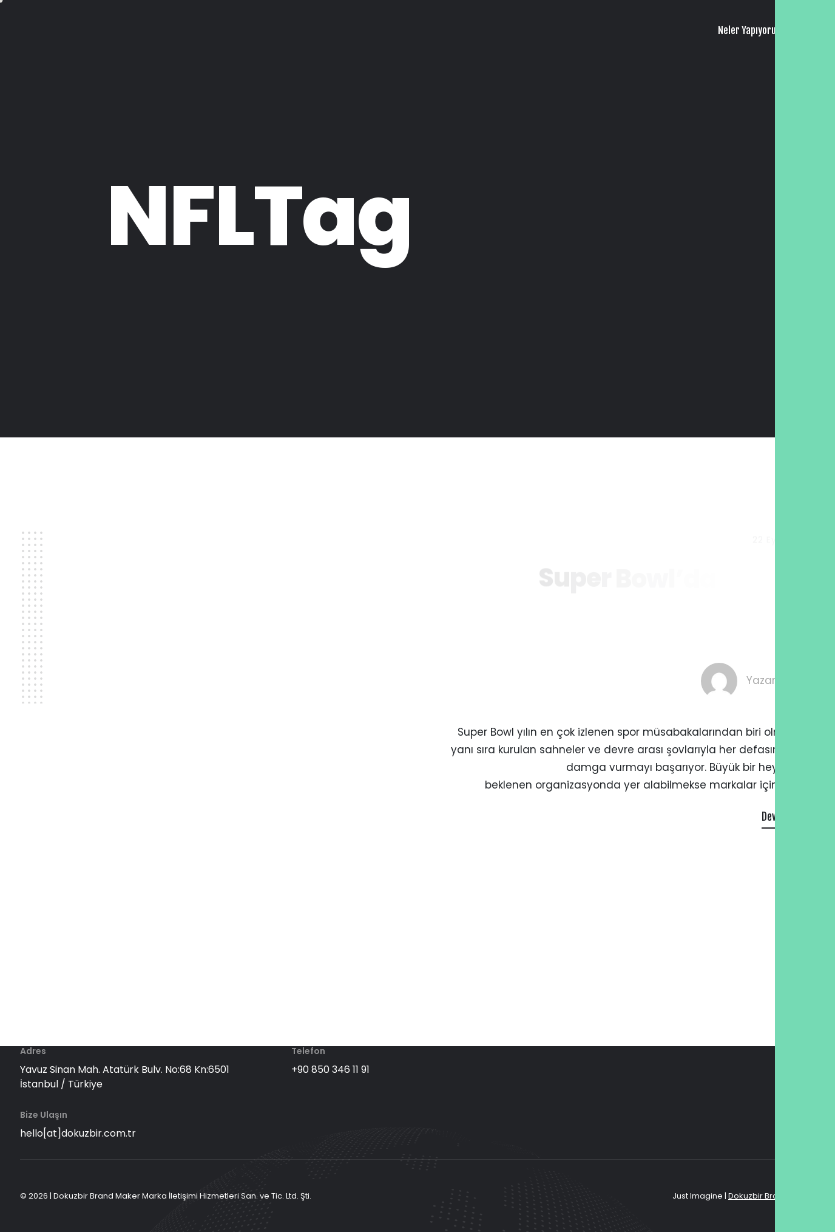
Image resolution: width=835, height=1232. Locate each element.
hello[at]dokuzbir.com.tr (78, 1133)
